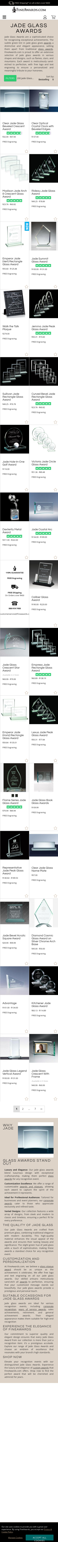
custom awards (41, 1367)
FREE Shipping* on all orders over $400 (29, 3)
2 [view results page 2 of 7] (23, 1109)
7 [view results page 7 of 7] (35, 1109)
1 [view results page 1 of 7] (16, 1109)
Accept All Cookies (40, 1538)
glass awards (45, 49)
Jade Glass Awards (30, 78)
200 (12, 78)
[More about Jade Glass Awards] (29, 1250)
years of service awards (32, 1309)
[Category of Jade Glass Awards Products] (29, 53)
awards (47, 42)
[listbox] (46, 79)
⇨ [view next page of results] (41, 1109)
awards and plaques (31, 1186)
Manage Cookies (15, 1537)
